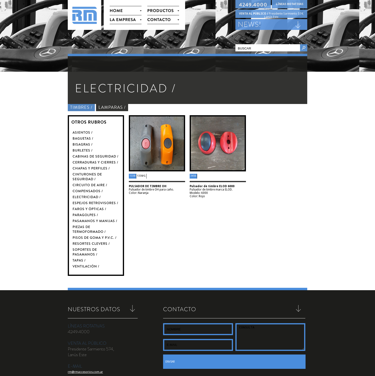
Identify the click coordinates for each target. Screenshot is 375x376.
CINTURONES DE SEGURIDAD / (87, 176)
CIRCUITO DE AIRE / (90, 185)
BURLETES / (83, 150)
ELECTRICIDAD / (87, 197)
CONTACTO (163, 19)
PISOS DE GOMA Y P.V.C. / (95, 237)
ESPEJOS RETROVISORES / (95, 203)
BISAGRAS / (83, 144)
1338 (132, 175)
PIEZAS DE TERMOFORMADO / (89, 229)
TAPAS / (79, 260)
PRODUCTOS (163, 10)
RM (84, 15)
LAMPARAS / (112, 107)
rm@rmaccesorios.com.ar (85, 372)
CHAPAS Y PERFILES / (91, 168)
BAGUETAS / (83, 138)
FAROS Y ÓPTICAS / (89, 209)
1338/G (141, 175)
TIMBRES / (81, 107)
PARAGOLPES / (85, 215)
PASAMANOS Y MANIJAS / (95, 220)
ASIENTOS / (83, 132)
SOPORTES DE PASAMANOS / (85, 252)
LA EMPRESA (126, 19)
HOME (126, 10)
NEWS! (249, 24)
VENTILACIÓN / (86, 266)
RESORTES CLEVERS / (91, 243)
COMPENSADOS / (88, 191)
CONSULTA (270, 337)
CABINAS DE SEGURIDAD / (96, 156)
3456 (193, 175)
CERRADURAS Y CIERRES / (95, 162)
